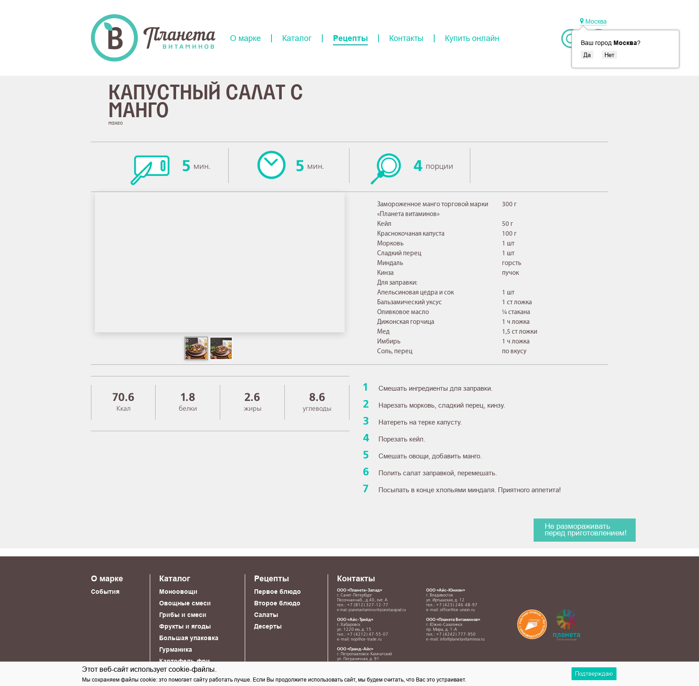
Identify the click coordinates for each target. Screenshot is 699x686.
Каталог (297, 38)
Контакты (406, 38)
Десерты (268, 626)
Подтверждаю (594, 673)
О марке (245, 38)
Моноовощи (178, 591)
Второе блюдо (277, 603)
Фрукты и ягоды (185, 626)
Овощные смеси (185, 603)
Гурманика (175, 649)
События (105, 591)
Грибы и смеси (182, 614)
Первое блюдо (277, 591)
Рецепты (350, 38)
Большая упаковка (188, 637)
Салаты (266, 614)
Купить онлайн (472, 38)
